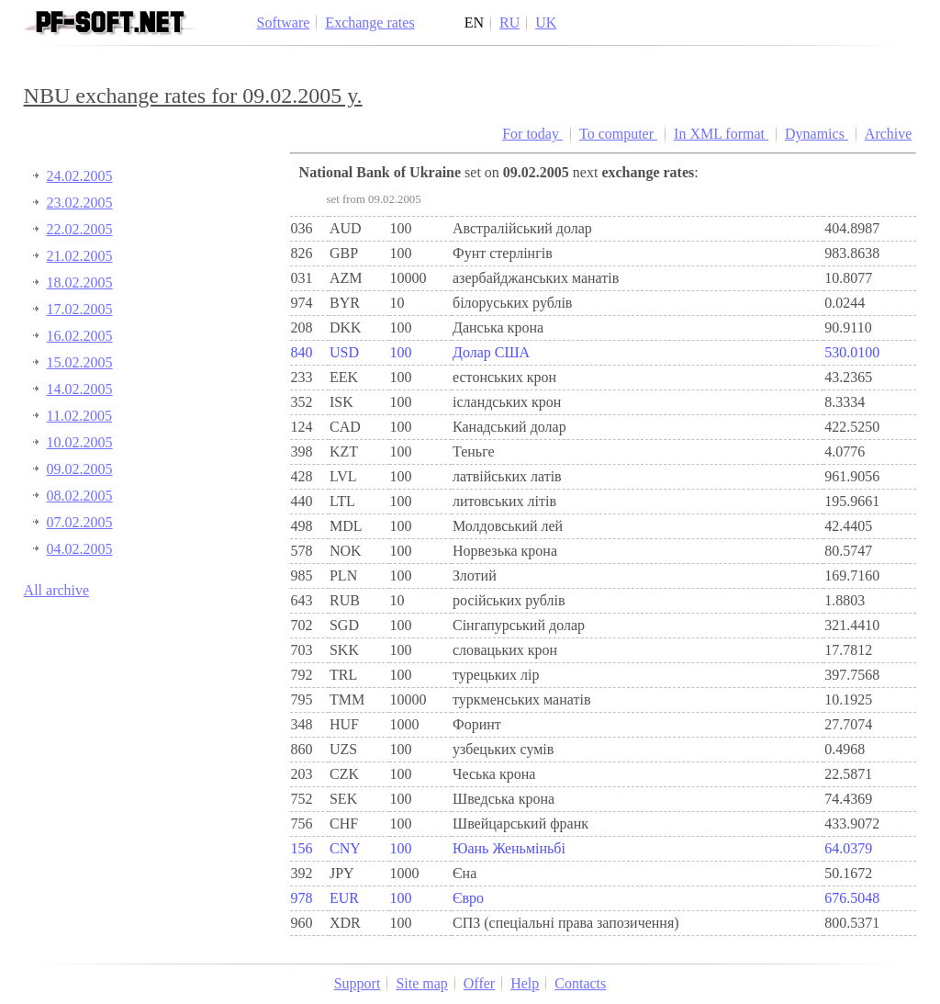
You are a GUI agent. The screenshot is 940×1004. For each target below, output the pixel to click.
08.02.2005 (80, 495)
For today (532, 133)
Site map (421, 983)
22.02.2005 (80, 229)
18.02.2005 (80, 282)
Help (524, 983)
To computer (618, 133)
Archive (888, 133)
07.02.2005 (80, 522)
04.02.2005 (80, 549)
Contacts (580, 983)
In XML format (721, 133)
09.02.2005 (80, 469)
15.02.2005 (80, 362)
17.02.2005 (80, 309)
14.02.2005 (80, 389)
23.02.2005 (80, 202)
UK (545, 22)
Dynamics (816, 133)
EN (474, 22)
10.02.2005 (80, 442)
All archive (57, 590)
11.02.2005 (79, 415)
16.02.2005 (80, 336)
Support (357, 983)
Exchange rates (369, 22)
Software (283, 22)
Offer (479, 983)
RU (509, 22)
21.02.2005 (80, 256)
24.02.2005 (80, 176)
